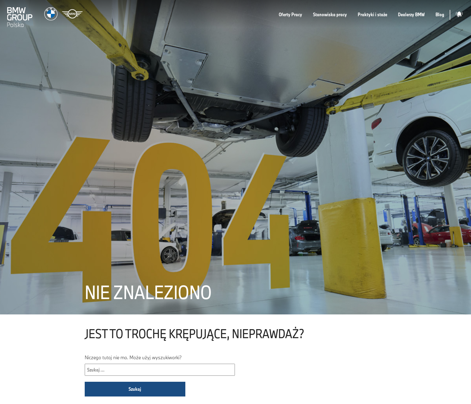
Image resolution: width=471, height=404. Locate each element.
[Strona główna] (45, 15)
